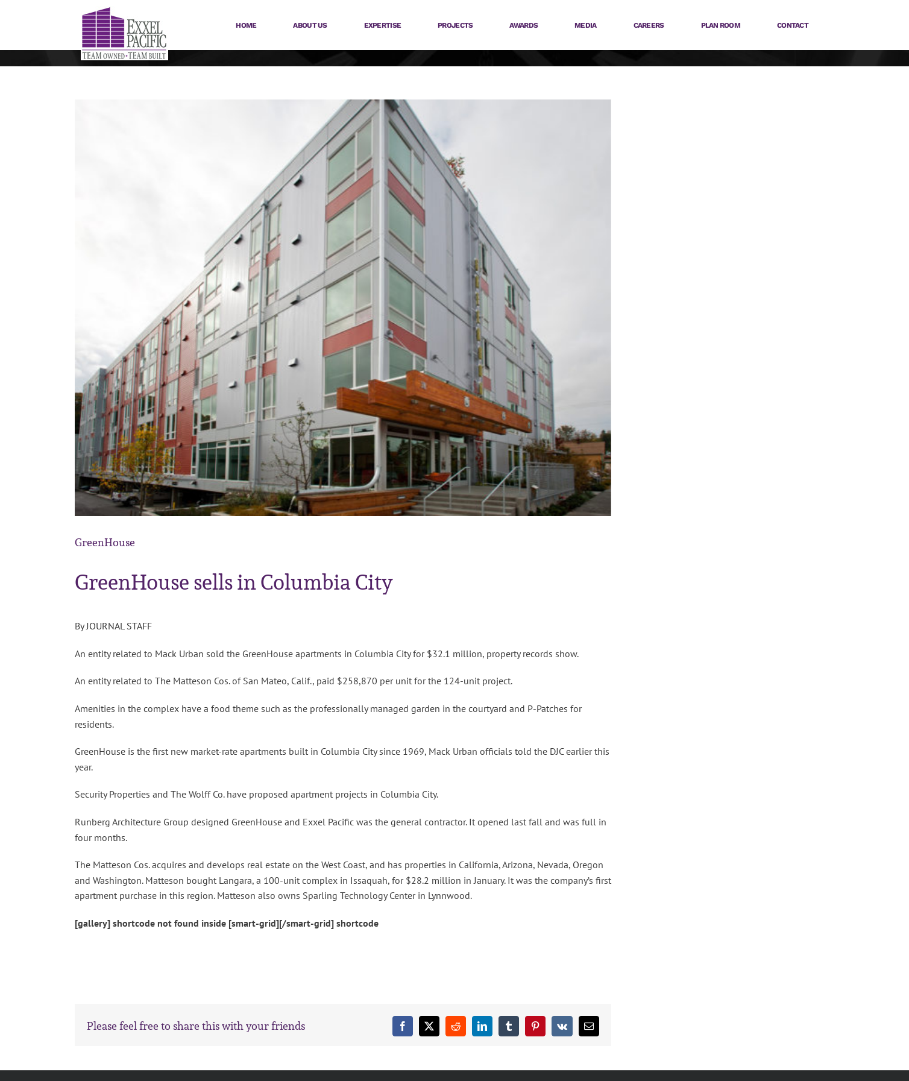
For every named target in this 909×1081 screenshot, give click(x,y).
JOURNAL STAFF (119, 626)
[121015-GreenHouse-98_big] (343, 307)
